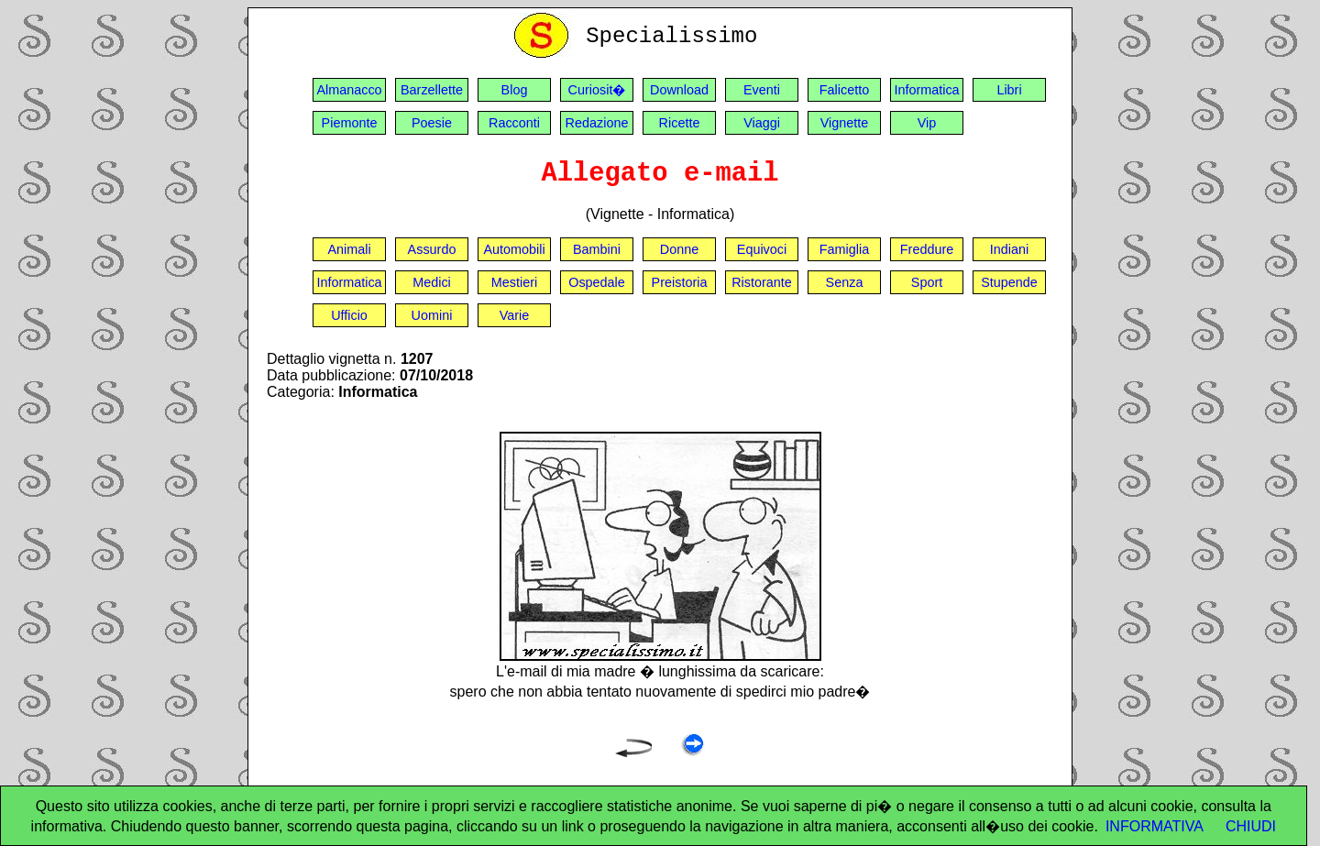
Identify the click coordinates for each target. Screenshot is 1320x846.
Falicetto (844, 89)
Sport (926, 282)
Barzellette (432, 89)
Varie (515, 315)
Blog (514, 89)
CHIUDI (1251, 826)
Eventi (761, 89)
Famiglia (844, 249)
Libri (1008, 89)
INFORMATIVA (1155, 826)
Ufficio (349, 315)
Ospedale (596, 282)
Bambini (597, 249)
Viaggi (761, 122)
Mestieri (514, 282)
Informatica (926, 89)
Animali (348, 249)
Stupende (1009, 282)
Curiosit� (597, 89)
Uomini (432, 315)
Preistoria (680, 282)
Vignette (844, 122)
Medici (431, 282)
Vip (927, 122)
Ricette (679, 122)
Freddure (926, 249)
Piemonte (350, 122)
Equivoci (761, 249)
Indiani (1009, 249)
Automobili (513, 249)
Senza (845, 282)
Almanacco (348, 89)
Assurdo (432, 249)
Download (679, 89)
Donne (679, 249)
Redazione (597, 122)
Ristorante (762, 282)
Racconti (514, 122)
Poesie (432, 122)
